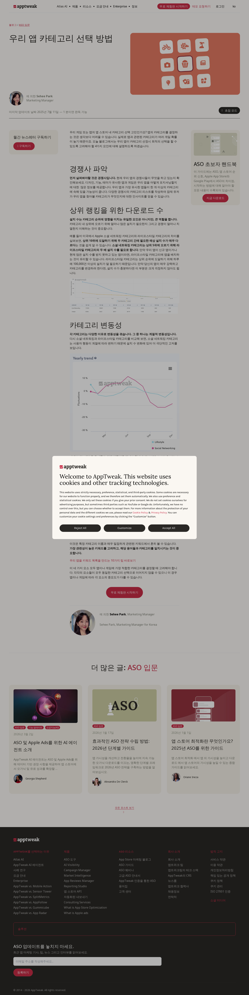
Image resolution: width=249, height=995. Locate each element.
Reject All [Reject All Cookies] (80, 528)
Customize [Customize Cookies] (124, 528)
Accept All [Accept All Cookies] (168, 528)
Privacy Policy (159, 512)
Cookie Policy (140, 512)
